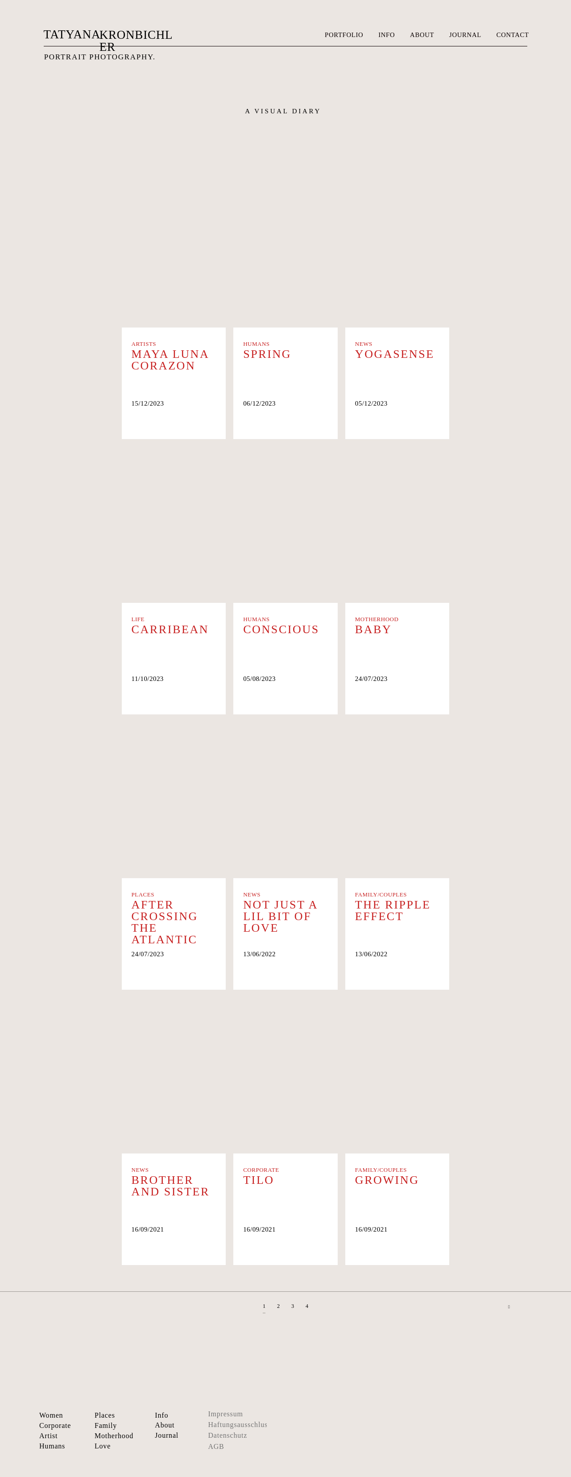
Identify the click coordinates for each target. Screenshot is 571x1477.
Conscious (281, 629)
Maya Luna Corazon (170, 360)
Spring (267, 354)
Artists (144, 344)
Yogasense (394, 354)
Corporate (261, 1170)
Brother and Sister (171, 1186)
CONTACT (513, 34)
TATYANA (71, 34)
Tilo (258, 1180)
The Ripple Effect (393, 910)
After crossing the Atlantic (165, 922)
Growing (387, 1180)
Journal (166, 1435)
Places (143, 894)
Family (106, 1425)
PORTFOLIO (344, 34)
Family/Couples (381, 894)
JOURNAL (465, 34)
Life (138, 619)
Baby (373, 629)
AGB (216, 1446)
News (363, 344)
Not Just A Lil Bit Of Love (280, 916)
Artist (48, 1436)
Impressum (225, 1414)
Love (103, 1446)
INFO (386, 34)
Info (161, 1415)
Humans (256, 344)
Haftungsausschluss (239, 1424)
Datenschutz (227, 1435)
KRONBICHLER (136, 41)
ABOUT (422, 34)
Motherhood (377, 619)
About (164, 1425)
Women (51, 1415)
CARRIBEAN (170, 629)
